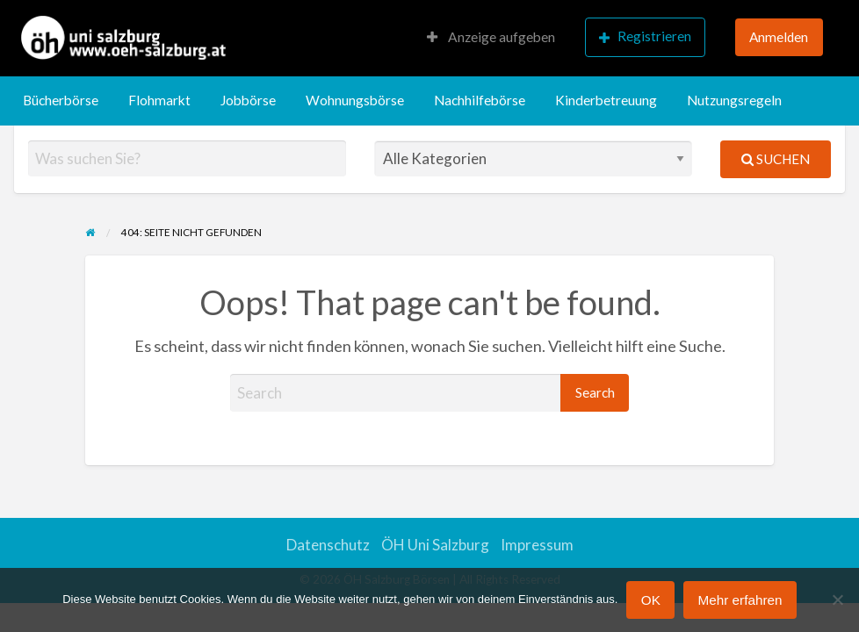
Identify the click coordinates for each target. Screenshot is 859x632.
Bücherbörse (60, 100)
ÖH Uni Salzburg (435, 544)
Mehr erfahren (739, 599)
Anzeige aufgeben (491, 37)
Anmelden (778, 37)
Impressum (537, 544)
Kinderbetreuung (606, 100)
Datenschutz (328, 544)
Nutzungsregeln (734, 100)
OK (650, 599)
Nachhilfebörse (479, 100)
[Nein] (837, 599)
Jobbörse (248, 100)
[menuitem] (491, 38)
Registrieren (645, 36)
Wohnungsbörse (355, 100)
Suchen (775, 159)
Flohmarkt (159, 100)
